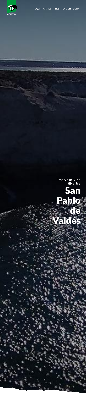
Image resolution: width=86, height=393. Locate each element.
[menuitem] (43, 8)
